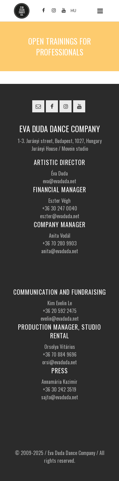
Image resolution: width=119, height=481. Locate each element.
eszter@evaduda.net (59, 216)
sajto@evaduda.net (59, 397)
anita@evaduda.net (59, 251)
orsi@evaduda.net (59, 362)
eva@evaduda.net (59, 181)
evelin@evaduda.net (60, 318)
